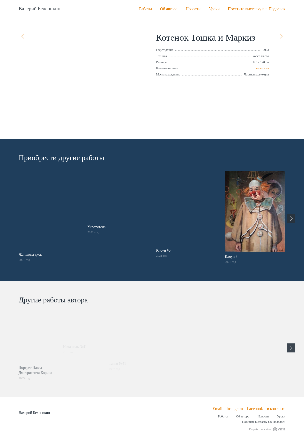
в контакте (276, 408)
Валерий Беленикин (39, 8)
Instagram (234, 408)
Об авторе (168, 9)
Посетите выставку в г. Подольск (256, 9)
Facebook (255, 408)
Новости (193, 9)
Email (217, 408)
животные (262, 68)
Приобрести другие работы (61, 158)
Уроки (214, 9)
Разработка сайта (267, 429)
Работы (145, 9)
